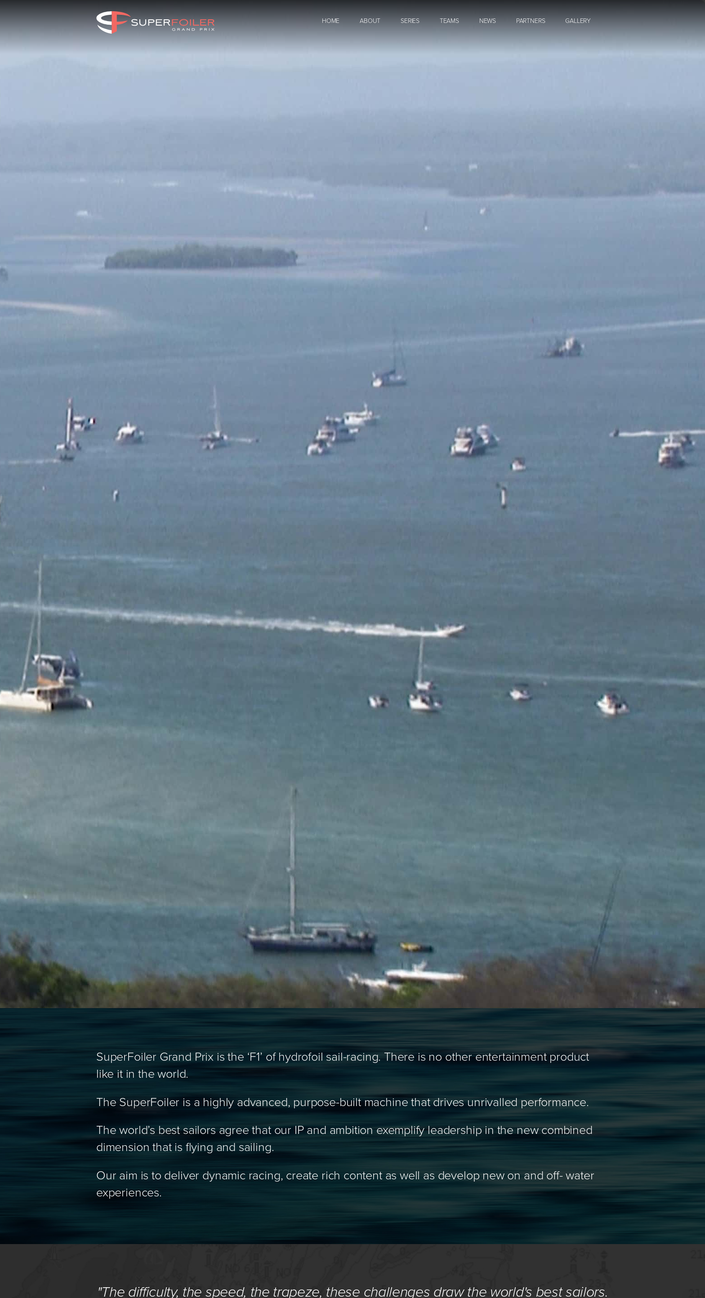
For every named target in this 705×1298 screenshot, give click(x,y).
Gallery (578, 21)
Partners (530, 21)
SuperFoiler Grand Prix (155, 22)
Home (330, 21)
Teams (449, 21)
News (487, 21)
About (370, 21)
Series (410, 21)
